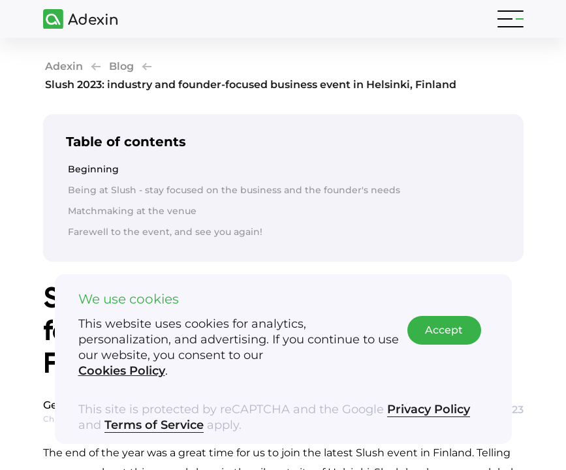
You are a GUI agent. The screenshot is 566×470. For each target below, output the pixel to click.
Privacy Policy (428, 409)
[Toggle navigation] (510, 19)
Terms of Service (154, 425)
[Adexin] (75, 19)
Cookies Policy (121, 371)
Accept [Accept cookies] (444, 330)
